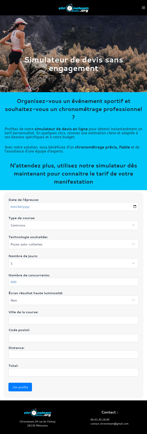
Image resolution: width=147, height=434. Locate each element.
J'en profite (20, 387)
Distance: (73, 352)
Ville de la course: (23, 312)
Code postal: (19, 329)
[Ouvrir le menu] (143, 8)
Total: (73, 369)
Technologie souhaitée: (73, 241)
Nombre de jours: (73, 260)
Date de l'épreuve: (73, 204)
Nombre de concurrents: (73, 279)
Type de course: (73, 222)
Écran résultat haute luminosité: (73, 298)
